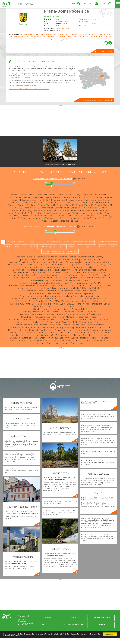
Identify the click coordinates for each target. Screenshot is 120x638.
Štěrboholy (106, 215)
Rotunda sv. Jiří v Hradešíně (20, 327)
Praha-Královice (100, 210)
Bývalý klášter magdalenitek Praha (33, 314)
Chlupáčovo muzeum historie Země (33, 288)
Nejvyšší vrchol (90, 246)
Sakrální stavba (72, 251)
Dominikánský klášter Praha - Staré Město (44, 293)
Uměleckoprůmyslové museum (24, 298)
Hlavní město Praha (62, 21)
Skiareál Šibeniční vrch (45, 340)
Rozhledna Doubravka (25, 256)
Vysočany (55, 221)
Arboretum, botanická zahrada (107, 242)
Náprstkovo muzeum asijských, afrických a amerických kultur (46, 296)
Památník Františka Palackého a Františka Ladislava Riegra (44, 283)
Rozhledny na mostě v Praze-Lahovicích (92, 332)
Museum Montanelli (66, 317)
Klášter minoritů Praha (44, 277)
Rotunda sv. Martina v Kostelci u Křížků (92, 340)
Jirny (40, 200)
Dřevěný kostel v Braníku (91, 322)
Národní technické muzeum (99, 277)
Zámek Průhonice (58, 264)
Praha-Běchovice (56, 207)
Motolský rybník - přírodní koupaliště (27, 335)
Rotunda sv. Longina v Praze (20, 277)
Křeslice (106, 200)
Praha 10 (41, 205)
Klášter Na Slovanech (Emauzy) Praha (92, 298)
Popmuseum (105, 330)
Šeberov (69, 215)
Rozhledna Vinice (86, 267)
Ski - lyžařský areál (53, 242)
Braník (41, 34)
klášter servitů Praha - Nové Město (60, 290)
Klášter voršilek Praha (24, 301)
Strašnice (12, 218)
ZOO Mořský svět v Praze (43, 272)
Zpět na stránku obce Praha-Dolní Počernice (98, 100)
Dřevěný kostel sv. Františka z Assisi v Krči (31, 270)
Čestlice (52, 194)
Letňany (27, 202)
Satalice (61, 215)
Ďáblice (100, 34)
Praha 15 (70, 205)
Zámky (24, 246)
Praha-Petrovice (50, 213)
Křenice (98, 200)
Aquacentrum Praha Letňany (90, 256)
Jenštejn (32, 200)
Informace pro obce (101, 617)
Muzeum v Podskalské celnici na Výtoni (48, 303)
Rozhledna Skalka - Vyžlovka (95, 335)
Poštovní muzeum (64, 272)
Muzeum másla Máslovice (48, 343)
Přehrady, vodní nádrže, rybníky (83, 242)
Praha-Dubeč (40, 210)
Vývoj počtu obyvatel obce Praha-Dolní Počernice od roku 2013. (29, 89)
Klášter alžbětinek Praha (86, 290)
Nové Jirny (93, 202)
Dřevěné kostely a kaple (48, 246)
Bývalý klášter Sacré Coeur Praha (64, 322)
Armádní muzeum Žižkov (38, 264)
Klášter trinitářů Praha (91, 288)
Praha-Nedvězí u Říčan (32, 213)
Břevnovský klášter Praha (44, 332)
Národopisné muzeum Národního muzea (92, 319)
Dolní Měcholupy (19, 36)
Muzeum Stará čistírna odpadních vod (55, 319)
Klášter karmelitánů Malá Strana (87, 314)
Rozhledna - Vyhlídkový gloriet (98, 264)
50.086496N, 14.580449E (64, 28)
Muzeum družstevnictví (35, 267)
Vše (3, 242)
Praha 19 (89, 205)
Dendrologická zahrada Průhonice (85, 259)
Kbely (52, 200)
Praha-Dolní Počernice (66, 11)
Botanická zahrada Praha (48, 256)
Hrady (17, 246)
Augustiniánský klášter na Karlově (95, 275)
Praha (58, 19)
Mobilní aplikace (47, 625)
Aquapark (31, 242)
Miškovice (68, 202)
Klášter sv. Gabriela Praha (74, 324)
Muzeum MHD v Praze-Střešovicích (23, 330)
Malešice (42, 202)
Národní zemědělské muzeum (79, 285)
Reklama (74, 617)
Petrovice (12, 205)
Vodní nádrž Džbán (53, 335)
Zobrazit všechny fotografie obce (60, 164)
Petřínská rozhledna (95, 324)
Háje (43, 36)
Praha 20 (98, 205)
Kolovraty (79, 200)
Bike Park (102, 246)
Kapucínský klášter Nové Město (63, 270)
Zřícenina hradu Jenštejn (58, 259)
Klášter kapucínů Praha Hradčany (48, 327)
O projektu (47, 617)
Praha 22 (18, 207)
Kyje (20, 202)
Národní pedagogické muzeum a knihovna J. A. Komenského (59, 309)
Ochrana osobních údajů (74, 625)
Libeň (34, 202)
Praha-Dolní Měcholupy (22, 210)
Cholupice (88, 34)
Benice (30, 34)
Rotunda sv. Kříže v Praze (93, 301)
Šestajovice (79, 215)
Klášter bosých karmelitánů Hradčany (31, 324)
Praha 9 (44, 207)
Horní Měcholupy (101, 36)
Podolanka (31, 205)
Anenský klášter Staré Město (48, 301)
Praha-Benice (71, 207)
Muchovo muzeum (99, 272)
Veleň (101, 218)
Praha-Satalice (65, 213)
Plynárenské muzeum (42, 262)
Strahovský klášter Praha (75, 327)
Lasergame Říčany (75, 264)
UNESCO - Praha (74, 303)
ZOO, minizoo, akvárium (16, 242)
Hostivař (14, 200)
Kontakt (101, 625)
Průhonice (42, 215)
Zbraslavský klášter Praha (21, 337)
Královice (89, 200)
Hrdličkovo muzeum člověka (21, 285)
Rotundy (63, 246)
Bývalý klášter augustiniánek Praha (70, 277)
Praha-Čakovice (85, 207)
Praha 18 (79, 205)
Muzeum (46, 251)
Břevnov (46, 34)
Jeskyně (71, 246)
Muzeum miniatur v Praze (99, 327)
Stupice (29, 218)
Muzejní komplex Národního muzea (62, 267)
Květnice (13, 202)
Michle (50, 202)
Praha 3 (27, 207)
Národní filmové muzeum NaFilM (85, 283)
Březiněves (53, 34)
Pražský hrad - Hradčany (87, 317)
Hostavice (108, 197)
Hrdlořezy (23, 200)
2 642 (93, 21)
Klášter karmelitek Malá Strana (96, 303)
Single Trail (112, 246)
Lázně (80, 246)
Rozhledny (7, 246)
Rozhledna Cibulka (65, 332)
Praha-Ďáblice (99, 207)
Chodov (82, 34)
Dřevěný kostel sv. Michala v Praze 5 (32, 322)
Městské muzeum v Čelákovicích (84, 330)
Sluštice (96, 215)
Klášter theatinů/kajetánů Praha (23, 319)
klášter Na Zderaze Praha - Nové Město (57, 298)
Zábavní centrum (58, 251)
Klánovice (61, 200)
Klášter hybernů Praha (21, 272)
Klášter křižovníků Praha (19, 303)
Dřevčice (26, 197)
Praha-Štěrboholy (80, 213)
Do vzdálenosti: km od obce (52, 179)
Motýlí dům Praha (42, 275)
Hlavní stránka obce (106, 51)
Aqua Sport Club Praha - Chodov (32, 259)
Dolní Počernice (31, 36)
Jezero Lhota (103, 337)
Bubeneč (61, 34)
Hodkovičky (78, 36)
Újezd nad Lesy (74, 218)
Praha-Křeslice (14, 213)
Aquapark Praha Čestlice (20, 262)
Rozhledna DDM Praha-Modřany (54, 330)
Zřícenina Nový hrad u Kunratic (92, 270)
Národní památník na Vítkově (96, 262)
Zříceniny (33, 246)
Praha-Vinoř (13, 215)
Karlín (45, 200)
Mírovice (58, 202)
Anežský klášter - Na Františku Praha (46, 280)
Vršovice (45, 221)
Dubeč (39, 36)
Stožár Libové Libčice (65, 340)
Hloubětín (62, 36)
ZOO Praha (51, 317)
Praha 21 (108, 205)
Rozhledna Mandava (72, 335)
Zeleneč (74, 221)
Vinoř (108, 218)
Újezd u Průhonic (90, 218)
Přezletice (24, 215)
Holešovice (86, 36)
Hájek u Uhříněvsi (52, 36)
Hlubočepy (70, 36)
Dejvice (105, 34)
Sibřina (89, 215)
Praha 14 (60, 205)
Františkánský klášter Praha (76, 280)
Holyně (93, 36)
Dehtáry (76, 194)
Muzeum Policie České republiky (65, 275)
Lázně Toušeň (55, 324)
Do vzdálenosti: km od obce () (50, 226)
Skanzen (66, 242)
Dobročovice (87, 194)
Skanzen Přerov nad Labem (22, 340)
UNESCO (41, 242)
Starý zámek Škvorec (71, 301)
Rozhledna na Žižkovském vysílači (67, 262)
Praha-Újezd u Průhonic (100, 213)
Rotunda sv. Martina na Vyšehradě (78, 293)
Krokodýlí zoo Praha (16, 264)
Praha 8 (35, 207)
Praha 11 (51, 205)
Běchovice (23, 34)
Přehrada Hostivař (68, 256)
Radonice (52, 215)
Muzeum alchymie (102, 285)
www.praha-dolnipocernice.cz (101, 26)
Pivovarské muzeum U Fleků (86, 296)
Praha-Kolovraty (85, 210)
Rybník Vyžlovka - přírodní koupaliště (80, 337)
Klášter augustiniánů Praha (45, 306)
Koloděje (70, 200)
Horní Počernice (95, 197)
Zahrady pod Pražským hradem (72, 306)
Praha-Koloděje (69, 210)
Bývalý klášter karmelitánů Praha (49, 285)
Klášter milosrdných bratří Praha (65, 288)
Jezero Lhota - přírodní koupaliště (48, 337)
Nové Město (104, 202)
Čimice (94, 34)
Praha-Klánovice (54, 210)
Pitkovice (21, 205)
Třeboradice (50, 218)
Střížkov (21, 218)
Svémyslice (39, 218)
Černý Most (75, 34)
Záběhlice (65, 221)
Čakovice (67, 34)
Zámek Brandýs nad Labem (33, 317)
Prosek (33, 215)
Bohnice (35, 34)
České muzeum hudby (86, 311)
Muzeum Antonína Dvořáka (21, 275)
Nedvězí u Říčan (80, 202)
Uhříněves (62, 218)
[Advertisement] (60, 121)
